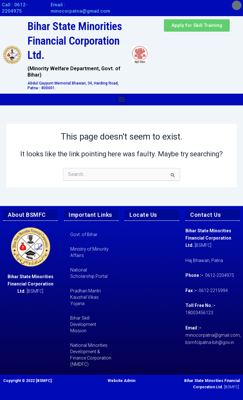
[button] (121, 99)
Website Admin (121, 380)
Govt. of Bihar (83, 234)
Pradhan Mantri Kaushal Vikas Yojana (85, 297)
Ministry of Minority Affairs (89, 252)
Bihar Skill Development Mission (83, 324)
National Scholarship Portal (89, 273)
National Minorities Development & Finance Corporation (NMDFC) (90, 355)
